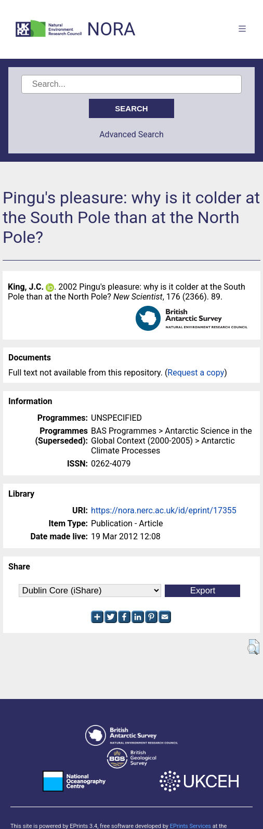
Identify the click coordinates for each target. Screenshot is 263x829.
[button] (253, 647)
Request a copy (195, 373)
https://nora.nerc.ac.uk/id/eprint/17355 (163, 510)
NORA (111, 29)
